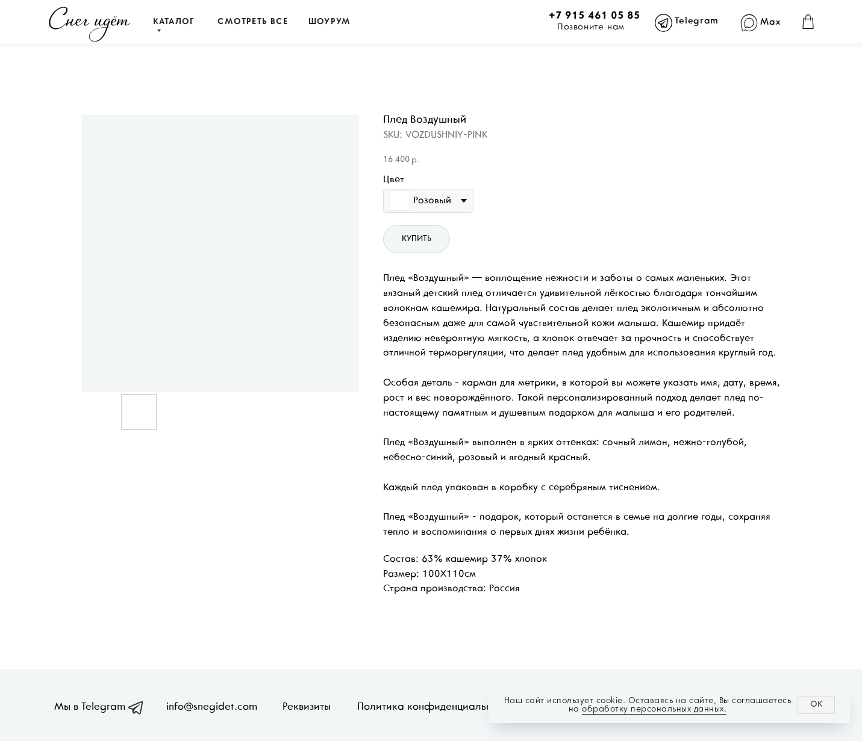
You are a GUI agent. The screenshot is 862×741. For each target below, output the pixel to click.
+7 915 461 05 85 (594, 16)
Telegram (697, 21)
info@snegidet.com (211, 707)
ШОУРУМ (329, 22)
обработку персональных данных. (654, 709)
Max (770, 22)
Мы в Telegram (89, 707)
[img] (89, 25)
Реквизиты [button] (307, 707)
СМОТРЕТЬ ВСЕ (252, 22)
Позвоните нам (591, 27)
